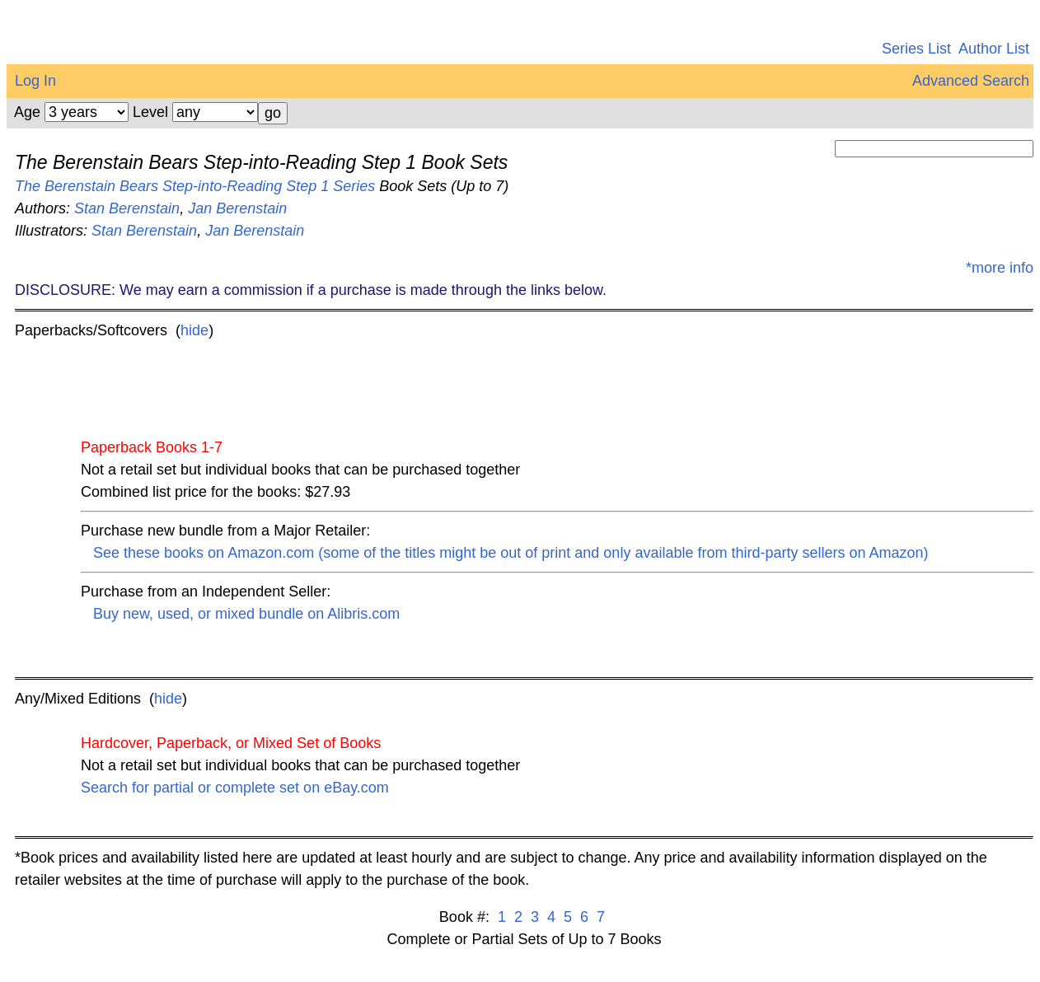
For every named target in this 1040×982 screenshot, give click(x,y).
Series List (916, 48)
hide (194, 330)
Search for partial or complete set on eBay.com (235, 787)
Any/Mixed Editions (78, 698)
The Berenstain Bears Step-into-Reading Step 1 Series (195, 186)
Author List (993, 48)
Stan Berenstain (127, 208)
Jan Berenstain (237, 208)
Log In (35, 80)
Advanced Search (970, 80)
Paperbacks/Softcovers (91, 330)
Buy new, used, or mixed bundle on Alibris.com (246, 614)
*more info (999, 268)
